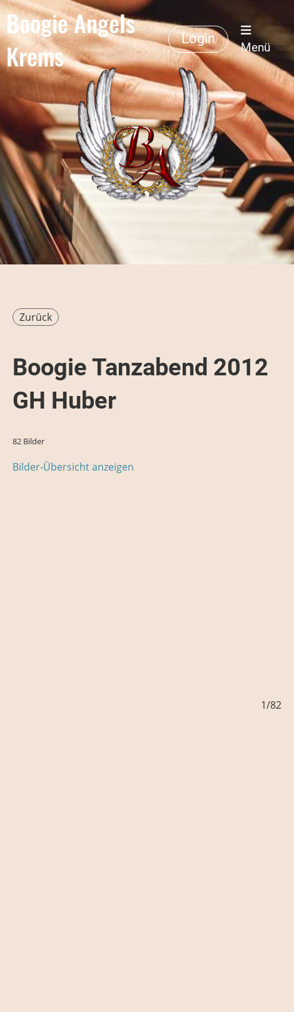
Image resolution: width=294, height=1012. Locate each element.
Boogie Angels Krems (70, 39)
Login (198, 38)
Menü (255, 39)
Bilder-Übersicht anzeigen (73, 467)
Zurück (35, 317)
